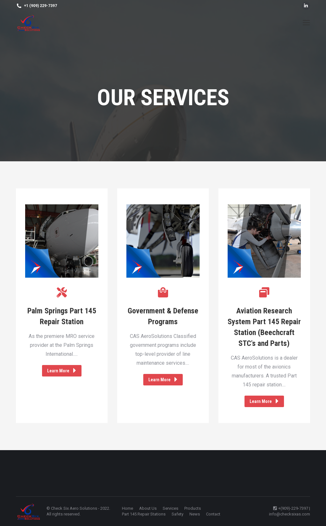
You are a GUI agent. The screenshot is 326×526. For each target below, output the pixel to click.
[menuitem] (127, 508)
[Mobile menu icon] (306, 22)
